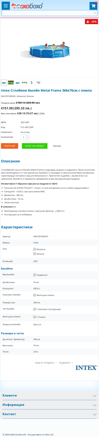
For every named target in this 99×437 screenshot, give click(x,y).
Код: (3, 127)
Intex (35, 242)
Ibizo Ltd (49, 434)
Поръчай (9, 145)
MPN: (3, 122)
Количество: (7, 136)
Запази (57, 145)
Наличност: (7, 132)
